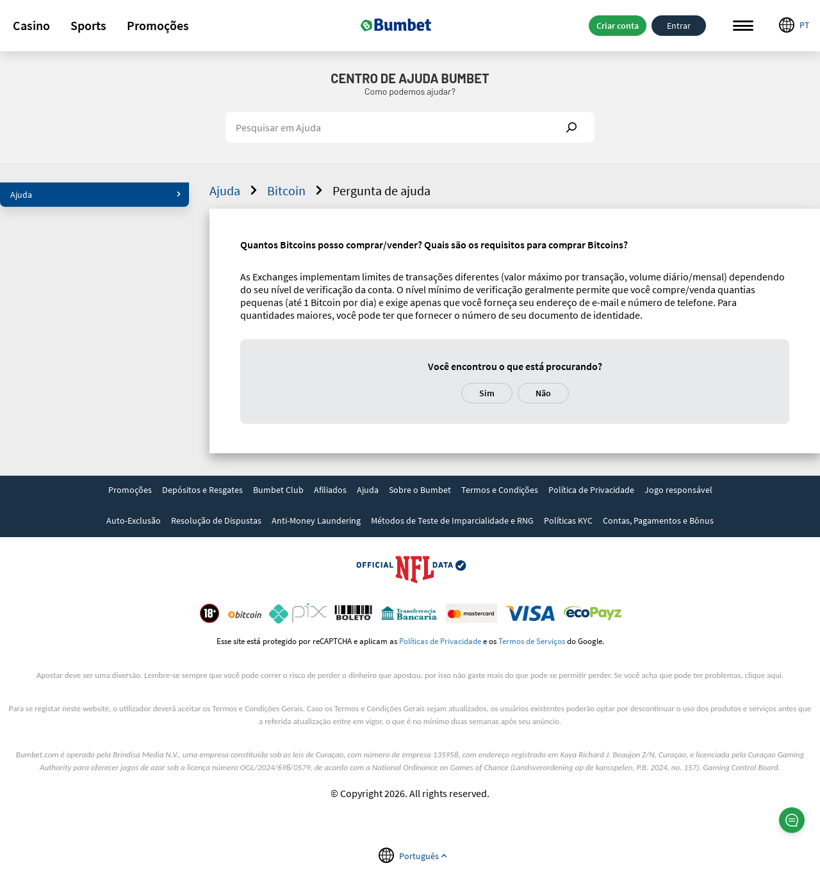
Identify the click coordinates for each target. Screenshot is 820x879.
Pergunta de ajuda (381, 190)
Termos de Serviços (531, 641)
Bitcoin (296, 190)
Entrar (679, 25)
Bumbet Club (278, 490)
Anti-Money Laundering (316, 520)
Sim (487, 393)
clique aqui (763, 675)
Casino (31, 25)
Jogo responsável (678, 490)
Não (543, 393)
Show (571, 127)
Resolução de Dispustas (216, 520)
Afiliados (330, 490)
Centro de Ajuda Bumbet (410, 78)
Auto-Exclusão (133, 520)
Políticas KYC (568, 520)
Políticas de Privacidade (440, 641)
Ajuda (95, 194)
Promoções (158, 25)
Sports (88, 25)
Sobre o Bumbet (420, 490)
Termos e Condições (499, 490)
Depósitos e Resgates (202, 490)
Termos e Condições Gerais (257, 708)
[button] (31, 26)
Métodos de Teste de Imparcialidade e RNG (452, 520)
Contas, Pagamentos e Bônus (658, 520)
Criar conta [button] (617, 25)
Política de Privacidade (591, 490)
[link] (130, 491)
